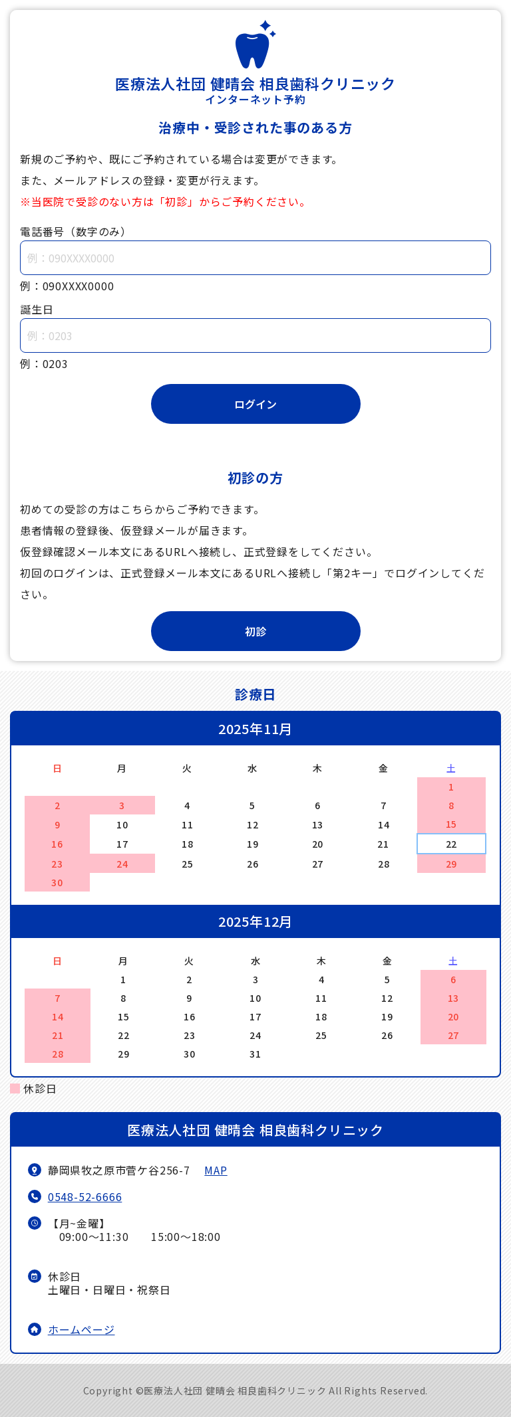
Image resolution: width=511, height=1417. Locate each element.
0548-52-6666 (85, 1196)
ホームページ (81, 1329)
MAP (215, 1170)
